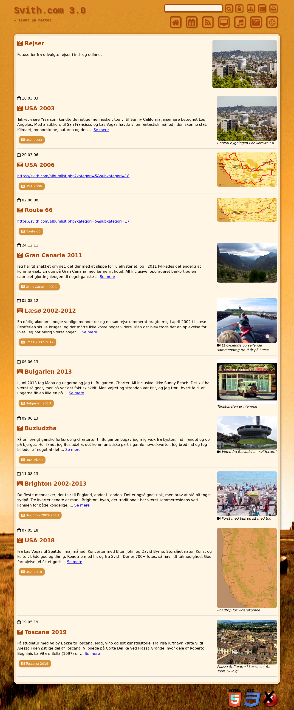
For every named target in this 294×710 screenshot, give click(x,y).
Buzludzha (41, 428)
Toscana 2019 (46, 632)
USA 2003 (40, 108)
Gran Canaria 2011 (54, 255)
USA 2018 (40, 540)
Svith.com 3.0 (50, 11)
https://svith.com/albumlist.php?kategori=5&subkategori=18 (73, 176)
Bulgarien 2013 (48, 372)
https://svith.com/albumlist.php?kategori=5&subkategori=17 (73, 221)
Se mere (101, 130)
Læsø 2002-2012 (50, 311)
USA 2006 (40, 165)
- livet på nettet (32, 20)
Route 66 (39, 210)
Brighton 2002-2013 (56, 484)
